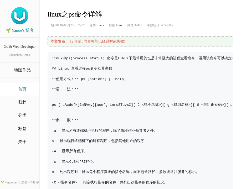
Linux (100, 25)
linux (119, 25)
